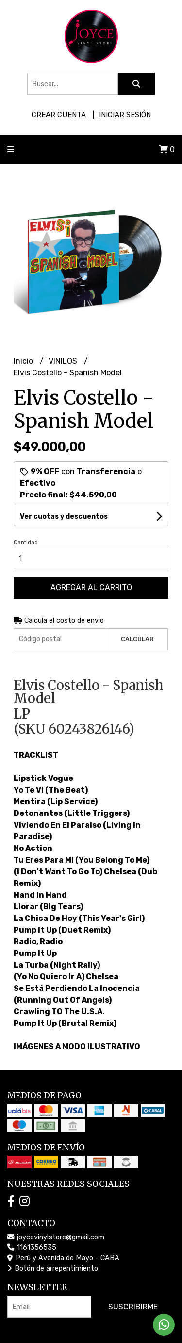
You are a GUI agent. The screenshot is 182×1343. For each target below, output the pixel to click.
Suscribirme (133, 1306)
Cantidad (26, 542)
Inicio (24, 361)
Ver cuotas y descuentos (64, 516)
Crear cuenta (59, 114)
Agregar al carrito (91, 587)
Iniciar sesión (125, 114)
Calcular (137, 639)
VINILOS (64, 361)
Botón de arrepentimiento (52, 1268)
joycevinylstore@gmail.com (55, 1237)
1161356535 (31, 1247)
